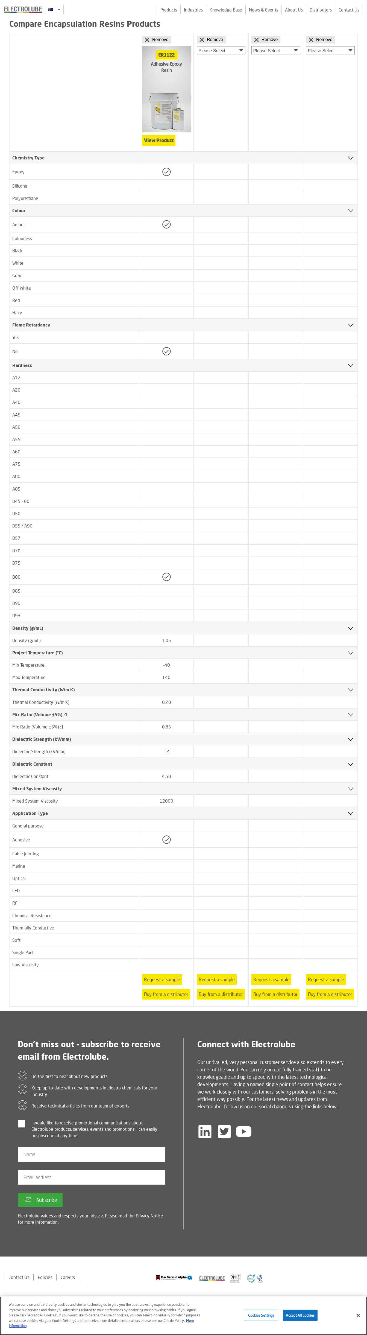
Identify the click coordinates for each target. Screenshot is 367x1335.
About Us (294, 9)
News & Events (263, 9)
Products (168, 9)
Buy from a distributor (166, 994)
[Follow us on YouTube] (243, 1131)
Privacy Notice (149, 1215)
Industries (193, 9)
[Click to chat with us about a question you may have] (360, 40)
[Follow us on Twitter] (224, 1131)
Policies (45, 1277)
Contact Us (349, 9)
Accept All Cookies (300, 1319)
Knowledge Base (226, 9)
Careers (68, 1277)
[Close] (358, 1320)
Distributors (321, 9)
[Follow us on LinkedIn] (205, 1131)
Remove (156, 39)
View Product (159, 140)
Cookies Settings (261, 1319)
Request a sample (162, 979)
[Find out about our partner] (174, 1277)
